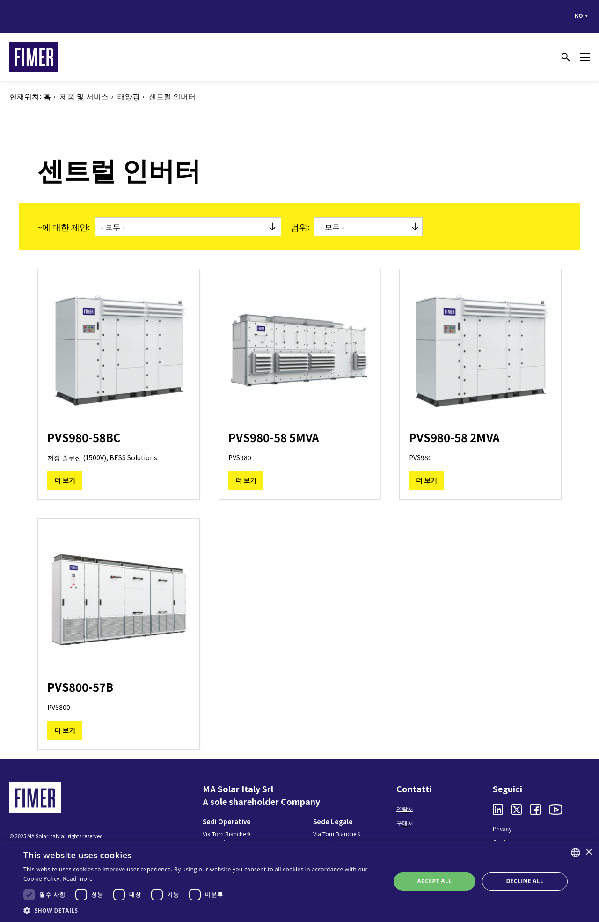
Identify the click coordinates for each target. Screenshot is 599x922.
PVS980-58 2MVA (454, 437)
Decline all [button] (525, 881)
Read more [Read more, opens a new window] (78, 879)
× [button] (588, 852)
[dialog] (299, 881)
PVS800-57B (80, 687)
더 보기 (64, 480)
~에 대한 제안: (63, 227)
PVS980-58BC (83, 437)
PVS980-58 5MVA (273, 437)
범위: (300, 227)
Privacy (502, 829)
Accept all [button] (434, 881)
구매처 (404, 822)
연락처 (404, 808)
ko (579, 15)
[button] (201, 910)
